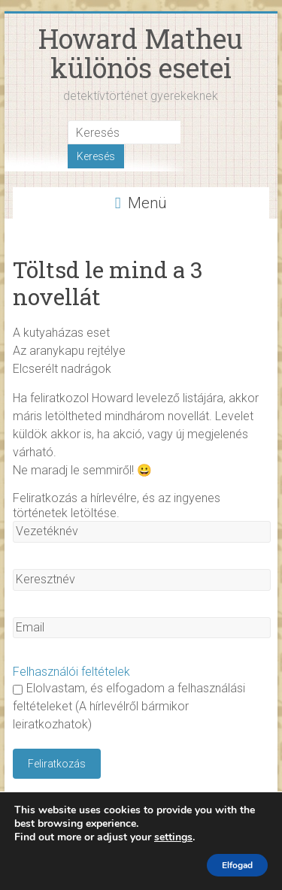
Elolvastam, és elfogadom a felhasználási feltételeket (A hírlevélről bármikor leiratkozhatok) (129, 706)
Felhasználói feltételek (71, 671)
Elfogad (237, 865)
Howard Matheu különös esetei (140, 53)
